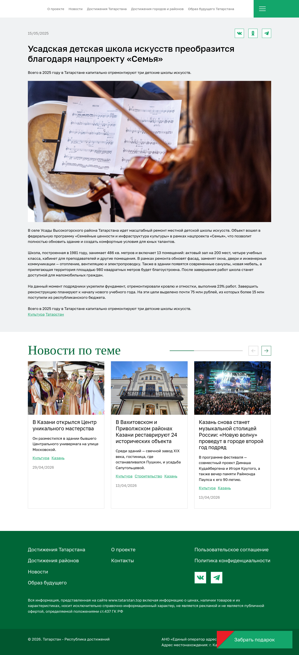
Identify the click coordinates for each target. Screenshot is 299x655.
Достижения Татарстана (107, 9)
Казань (58, 458)
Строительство (148, 476)
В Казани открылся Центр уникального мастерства (64, 425)
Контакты (122, 560)
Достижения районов (53, 560)
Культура (36, 314)
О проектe (55, 9)
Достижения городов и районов (157, 9)
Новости (76, 9)
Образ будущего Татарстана (211, 9)
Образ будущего (47, 583)
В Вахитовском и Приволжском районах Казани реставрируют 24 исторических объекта (146, 431)
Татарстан (55, 314)
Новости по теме (74, 350)
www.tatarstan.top (125, 600)
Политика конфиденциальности (232, 560)
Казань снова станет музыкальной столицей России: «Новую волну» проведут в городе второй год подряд (231, 434)
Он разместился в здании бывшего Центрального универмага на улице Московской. (65, 444)
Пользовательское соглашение (231, 549)
